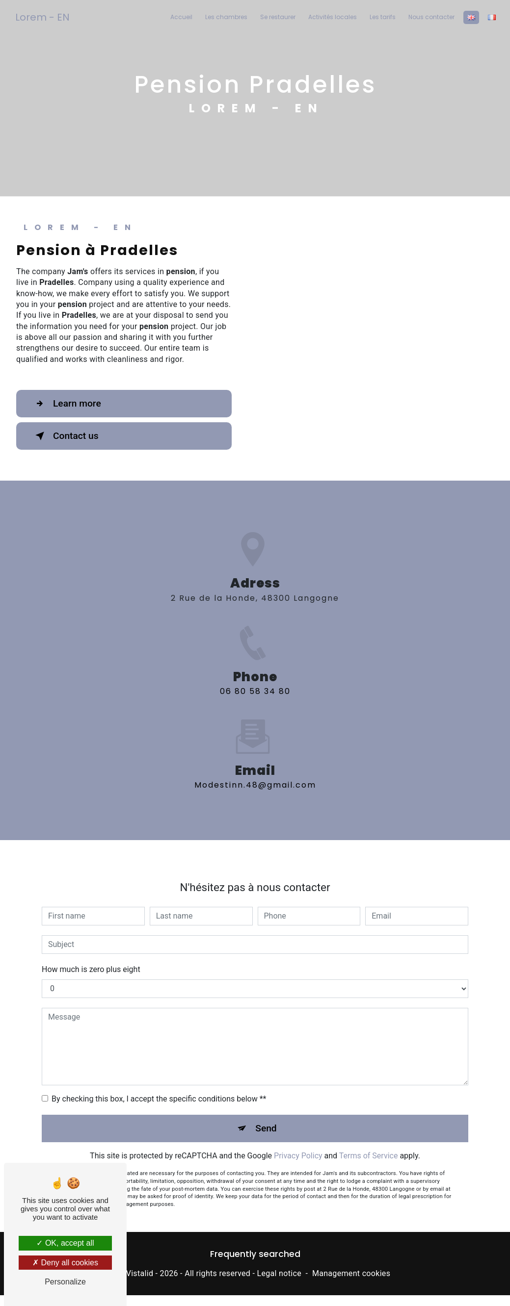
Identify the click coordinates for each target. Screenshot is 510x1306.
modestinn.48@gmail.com (255, 773)
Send (265, 1116)
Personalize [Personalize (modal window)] (65, 1282)
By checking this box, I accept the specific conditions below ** (159, 1087)
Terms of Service (368, 1144)
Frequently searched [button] (255, 1254)
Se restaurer (277, 17)
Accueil (181, 17)
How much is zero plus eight (91, 957)
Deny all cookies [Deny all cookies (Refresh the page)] (65, 1262)
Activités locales (332, 17)
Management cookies (351, 1273)
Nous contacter (431, 17)
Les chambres (226, 17)
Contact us (65, 436)
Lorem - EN (42, 17)
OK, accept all (65, 1243)
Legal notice (279, 1273)
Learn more (66, 403)
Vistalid (140, 1273)
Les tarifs (383, 17)
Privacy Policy (298, 1144)
